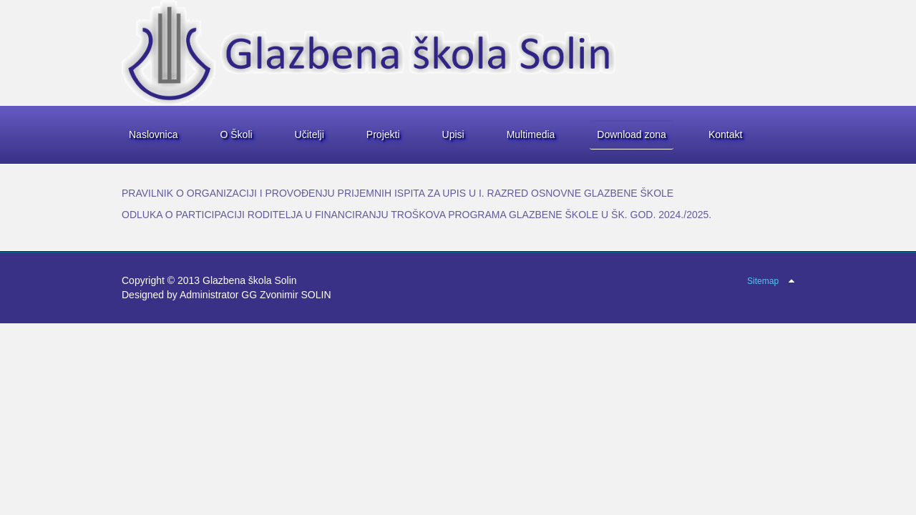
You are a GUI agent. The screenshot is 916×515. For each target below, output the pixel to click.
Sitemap (763, 281)
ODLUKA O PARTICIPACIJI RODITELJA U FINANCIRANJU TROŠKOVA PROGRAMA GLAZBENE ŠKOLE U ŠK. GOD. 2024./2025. (416, 214)
